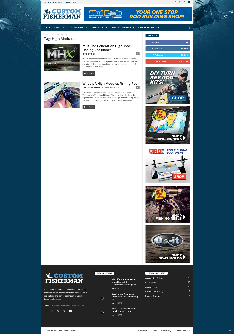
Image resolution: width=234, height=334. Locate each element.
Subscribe (183, 61)
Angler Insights (149, 27)
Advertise (58, 2)
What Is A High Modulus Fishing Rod (110, 83)
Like (186, 42)
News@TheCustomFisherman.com (69, 305)
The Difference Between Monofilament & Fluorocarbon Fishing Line (124, 282)
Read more (89, 73)
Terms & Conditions (182, 331)
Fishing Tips (99, 27)
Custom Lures (77, 27)
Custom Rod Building (154, 278)
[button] (188, 27)
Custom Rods (55, 27)
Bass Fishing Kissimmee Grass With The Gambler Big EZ (125, 297)
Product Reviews (123, 27)
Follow (184, 49)
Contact (47, 2)
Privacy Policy (165, 331)
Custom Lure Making (154, 291)
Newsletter (70, 2)
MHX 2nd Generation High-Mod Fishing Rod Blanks (106, 48)
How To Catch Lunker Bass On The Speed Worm (124, 310)
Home (46, 34)
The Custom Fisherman (93, 88)
